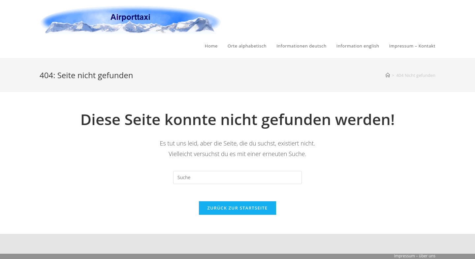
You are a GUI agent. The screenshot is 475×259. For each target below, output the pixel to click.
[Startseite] (388, 75)
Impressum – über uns (414, 256)
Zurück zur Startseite (237, 210)
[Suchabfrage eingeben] (237, 177)
